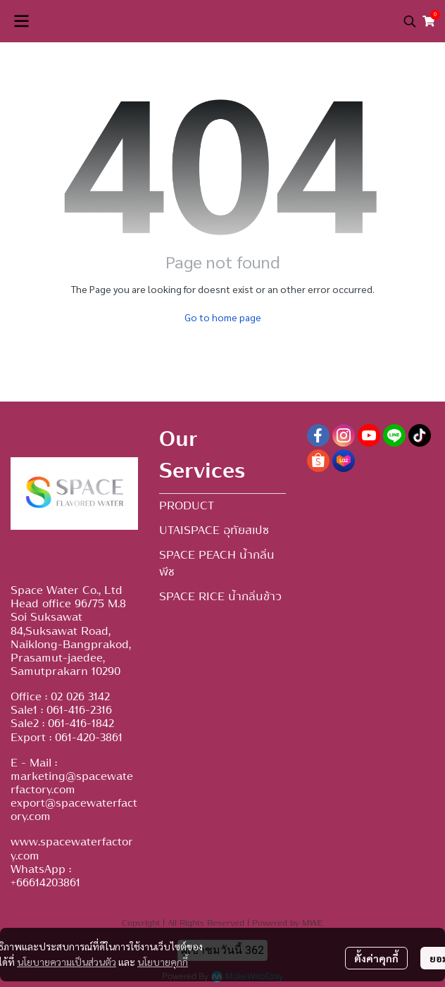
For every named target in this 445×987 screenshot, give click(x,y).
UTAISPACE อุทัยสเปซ (214, 530)
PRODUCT (186, 505)
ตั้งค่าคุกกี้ (376, 958)
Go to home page (222, 317)
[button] (410, 21)
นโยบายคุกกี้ (162, 961)
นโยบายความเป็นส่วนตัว (66, 961)
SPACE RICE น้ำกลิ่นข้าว (220, 596)
